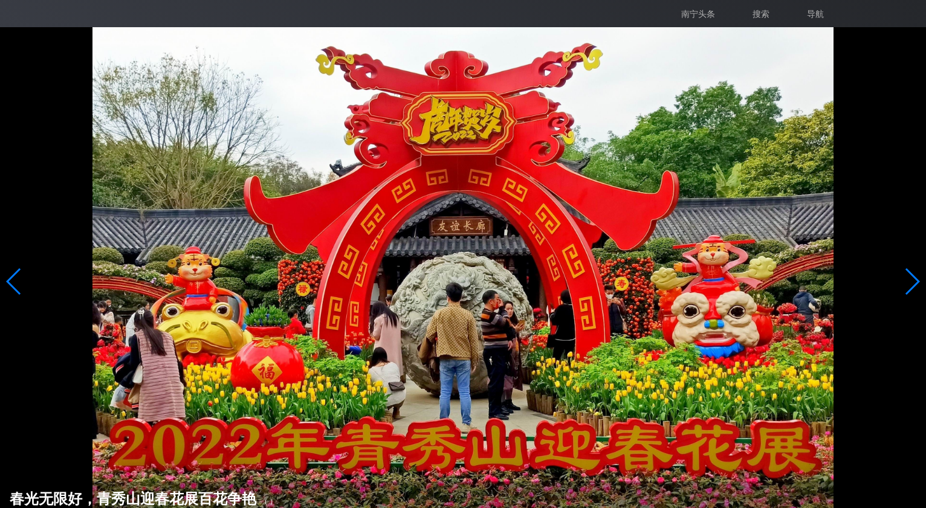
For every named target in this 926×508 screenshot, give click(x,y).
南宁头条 (698, 14)
